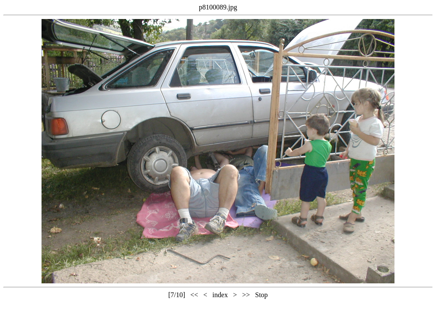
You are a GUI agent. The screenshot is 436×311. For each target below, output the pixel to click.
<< (194, 294)
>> (246, 294)
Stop (261, 294)
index (220, 294)
